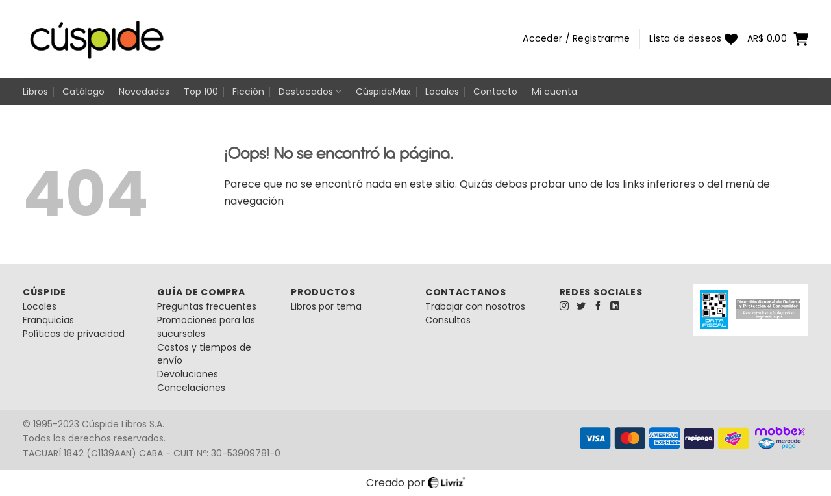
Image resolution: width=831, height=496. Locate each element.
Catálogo (83, 91)
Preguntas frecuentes (206, 306)
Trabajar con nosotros (475, 306)
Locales (442, 91)
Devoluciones (187, 373)
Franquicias (48, 320)
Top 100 (201, 91)
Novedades (144, 91)
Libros (35, 91)
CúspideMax (383, 91)
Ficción (248, 91)
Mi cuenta (554, 91)
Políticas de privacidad (74, 333)
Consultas (448, 320)
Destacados (310, 91)
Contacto (495, 91)
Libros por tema (326, 306)
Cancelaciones (191, 387)
